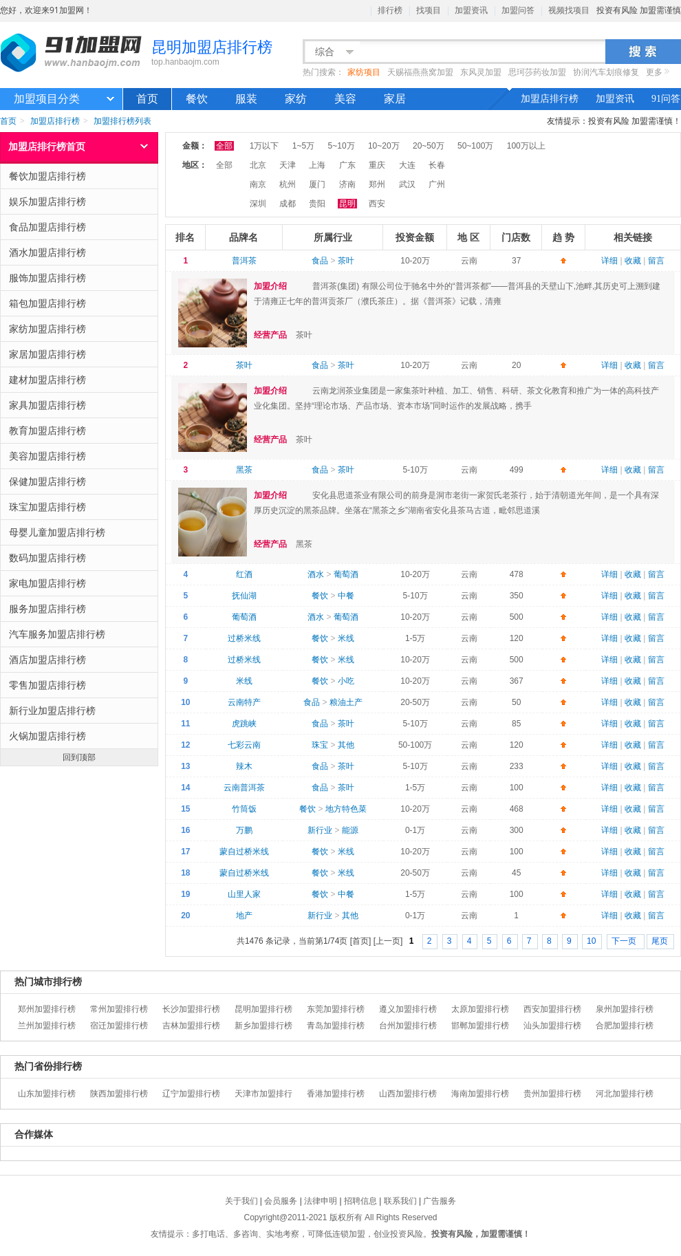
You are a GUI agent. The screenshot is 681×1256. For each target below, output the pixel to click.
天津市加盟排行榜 (263, 1094)
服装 (246, 99)
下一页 (625, 941)
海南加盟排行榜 (480, 1093)
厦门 (317, 184)
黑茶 (244, 470)
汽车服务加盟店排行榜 (80, 633)
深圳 (258, 203)
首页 (147, 99)
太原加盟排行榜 (480, 1009)
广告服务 (439, 1201)
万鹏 (244, 830)
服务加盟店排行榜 (80, 608)
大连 (407, 165)
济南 (347, 184)
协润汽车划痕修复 (606, 72)
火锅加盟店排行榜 (80, 735)
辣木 (244, 766)
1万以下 (264, 146)
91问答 (665, 99)
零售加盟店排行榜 (80, 684)
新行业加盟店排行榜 (80, 710)
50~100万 (475, 146)
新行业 (319, 830)
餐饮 (197, 99)
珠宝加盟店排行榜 (80, 506)
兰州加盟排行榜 (47, 1025)
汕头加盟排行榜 (552, 1025)
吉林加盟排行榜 (191, 1025)
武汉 (407, 184)
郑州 (377, 184)
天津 (287, 165)
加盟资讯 (471, 10)
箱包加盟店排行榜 (80, 303)
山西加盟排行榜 (408, 1093)
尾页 (659, 941)
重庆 (377, 165)
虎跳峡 (244, 723)
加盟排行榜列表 (122, 121)
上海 (317, 165)
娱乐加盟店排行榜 (80, 201)
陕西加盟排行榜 (119, 1093)
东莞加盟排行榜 (336, 1009)
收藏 (633, 261)
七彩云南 (244, 745)
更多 (654, 72)
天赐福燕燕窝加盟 (420, 72)
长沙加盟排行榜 (191, 1009)
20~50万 (428, 146)
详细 (609, 261)
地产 (244, 915)
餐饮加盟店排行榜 (80, 175)
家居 (395, 99)
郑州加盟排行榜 (47, 1009)
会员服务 (280, 1201)
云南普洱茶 (244, 787)
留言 (656, 261)
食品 (320, 261)
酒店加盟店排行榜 (80, 659)
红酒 (244, 574)
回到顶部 (79, 757)
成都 (287, 203)
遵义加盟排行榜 (408, 1009)
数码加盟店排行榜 (80, 557)
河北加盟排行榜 (624, 1093)
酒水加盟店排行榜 (80, 252)
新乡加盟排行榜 (263, 1025)
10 (591, 941)
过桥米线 (244, 638)
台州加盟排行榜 (408, 1025)
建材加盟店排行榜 (80, 379)
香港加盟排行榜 (336, 1093)
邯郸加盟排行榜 (480, 1025)
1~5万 (303, 146)
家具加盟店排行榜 (80, 404)
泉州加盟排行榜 (624, 1009)
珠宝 (320, 745)
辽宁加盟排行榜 (191, 1093)
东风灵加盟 (480, 72)
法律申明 (320, 1201)
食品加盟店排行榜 (80, 226)
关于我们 (241, 1201)
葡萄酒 (346, 574)
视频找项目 (569, 10)
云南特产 (244, 702)
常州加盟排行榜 (119, 1009)
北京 (258, 165)
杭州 (287, 184)
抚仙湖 (244, 595)
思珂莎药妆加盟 (537, 72)
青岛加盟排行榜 (336, 1025)
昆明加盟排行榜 (263, 1009)
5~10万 (341, 146)
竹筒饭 (244, 809)
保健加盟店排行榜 (80, 481)
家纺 (296, 99)
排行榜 (390, 10)
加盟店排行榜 (550, 99)
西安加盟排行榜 (552, 1009)
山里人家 (244, 894)
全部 (224, 146)
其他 (346, 745)
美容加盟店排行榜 (80, 455)
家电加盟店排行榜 (80, 582)
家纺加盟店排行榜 (80, 328)
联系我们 (400, 1201)
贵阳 (317, 203)
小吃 (346, 681)
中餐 (346, 595)
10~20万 (384, 146)
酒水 (315, 574)
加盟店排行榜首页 (46, 146)
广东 (347, 165)
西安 (377, 203)
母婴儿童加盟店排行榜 (80, 532)
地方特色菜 (346, 809)
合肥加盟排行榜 (624, 1025)
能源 (350, 830)
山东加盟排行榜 (47, 1093)
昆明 (347, 203)
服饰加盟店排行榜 (80, 277)
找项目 (428, 10)
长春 (437, 165)
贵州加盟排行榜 (552, 1093)
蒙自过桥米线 (244, 851)
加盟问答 (517, 10)
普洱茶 (244, 261)
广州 (437, 184)
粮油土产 (346, 702)
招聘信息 (360, 1201)
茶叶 (346, 261)
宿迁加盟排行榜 (119, 1025)
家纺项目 (363, 72)
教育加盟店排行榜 (80, 430)
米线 (346, 638)
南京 (258, 184)
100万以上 (526, 146)
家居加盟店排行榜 (80, 353)
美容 (345, 99)
